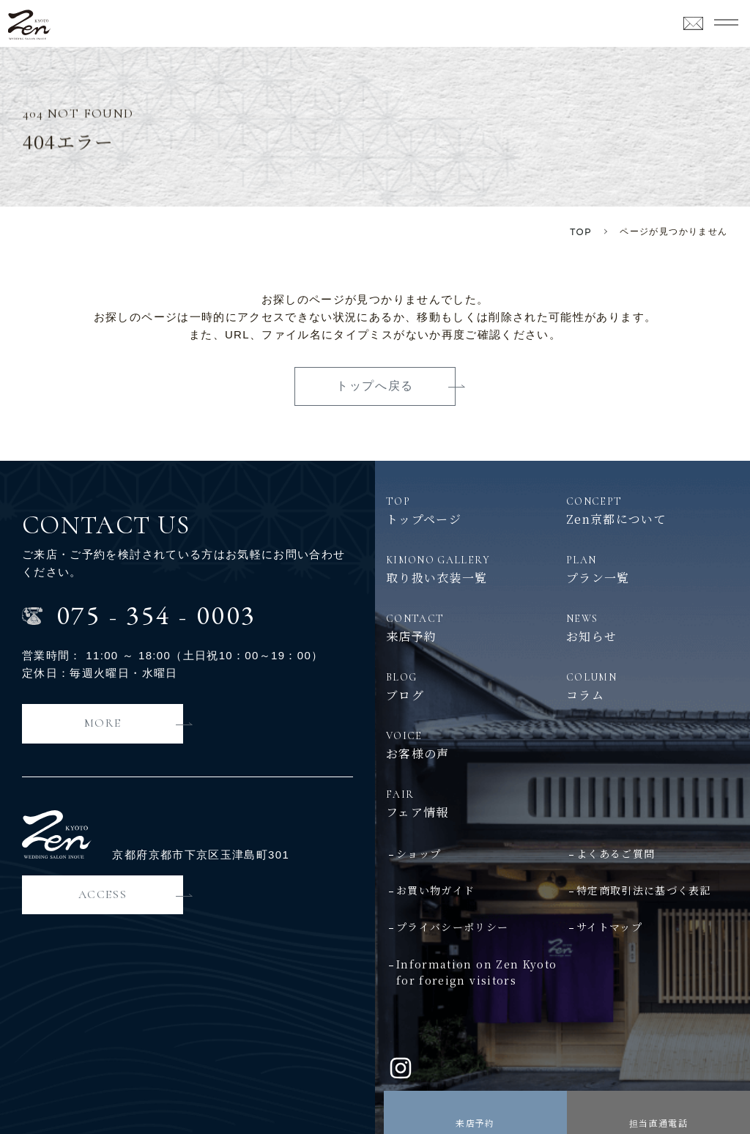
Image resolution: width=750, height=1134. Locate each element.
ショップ (418, 853)
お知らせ (652, 628)
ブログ (472, 686)
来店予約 (475, 1122)
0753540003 (156, 615)
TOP (581, 231)
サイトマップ (609, 926)
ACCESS (102, 894)
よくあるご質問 (615, 853)
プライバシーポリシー (452, 926)
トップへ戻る (375, 385)
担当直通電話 (658, 1122)
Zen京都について (652, 510)
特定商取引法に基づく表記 (643, 890)
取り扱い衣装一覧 (472, 569)
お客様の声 (472, 745)
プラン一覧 (652, 569)
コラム (652, 686)
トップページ (472, 510)
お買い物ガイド (435, 890)
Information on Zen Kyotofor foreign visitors (476, 972)
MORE (102, 723)
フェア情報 (562, 803)
